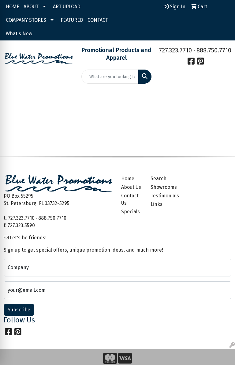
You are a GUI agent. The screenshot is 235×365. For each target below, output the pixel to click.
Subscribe (19, 310)
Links (156, 204)
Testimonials (162, 196)
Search (158, 178)
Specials (130, 212)
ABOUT (31, 7)
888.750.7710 (213, 50)
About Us (131, 187)
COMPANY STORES (26, 20)
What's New (19, 33)
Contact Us (130, 199)
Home (127, 178)
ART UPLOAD (66, 7)
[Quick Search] (110, 77)
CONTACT (98, 20)
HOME (12, 7)
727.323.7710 (175, 50)
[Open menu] (223, 99)
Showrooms (162, 187)
